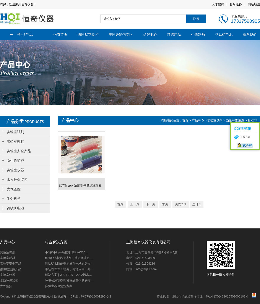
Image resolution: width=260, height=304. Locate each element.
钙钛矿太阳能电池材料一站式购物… (69, 263)
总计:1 (196, 204)
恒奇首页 (60, 34)
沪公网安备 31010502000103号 (227, 296)
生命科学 (14, 199)
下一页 (150, 204)
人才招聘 (218, 4)
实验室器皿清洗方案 (58, 286)
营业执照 (163, 296)
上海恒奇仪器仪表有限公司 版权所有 (41, 296)
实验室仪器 (7, 275)
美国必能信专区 (121, 34)
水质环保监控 (9, 280)
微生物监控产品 (10, 269)
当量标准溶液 (235, 120)
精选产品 (174, 34)
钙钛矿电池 (223, 34)
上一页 (134, 204)
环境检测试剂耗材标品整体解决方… (69, 280)
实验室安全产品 (10, 263)
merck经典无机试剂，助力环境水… (69, 258)
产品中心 (198, 120)
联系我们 (250, 34)
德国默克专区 (88, 34)
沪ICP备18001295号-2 (96, 296)
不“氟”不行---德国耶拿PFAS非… (66, 252)
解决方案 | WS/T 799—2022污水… (68, 275)
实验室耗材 (7, 258)
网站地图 (254, 4)
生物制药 (198, 34)
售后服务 (236, 4)
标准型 (252, 120)
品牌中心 (150, 34)
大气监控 (6, 286)
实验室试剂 (215, 120)
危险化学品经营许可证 (187, 296)
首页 (185, 120)
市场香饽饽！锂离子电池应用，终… (69, 269)
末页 (165, 204)
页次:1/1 (180, 204)
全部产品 (21, 34)
